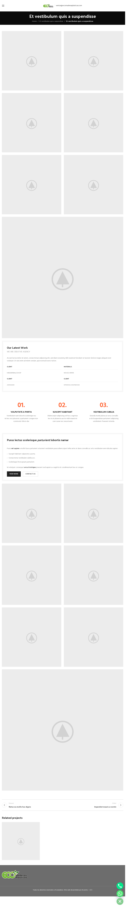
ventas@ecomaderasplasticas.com (69, 5)
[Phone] (120, 885)
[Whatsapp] (120, 893)
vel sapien (15, 448)
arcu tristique (30, 467)
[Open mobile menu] (3, 5)
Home (34, 21)
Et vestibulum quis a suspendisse (51, 21)
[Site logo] (48, 5)
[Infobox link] (21, 412)
